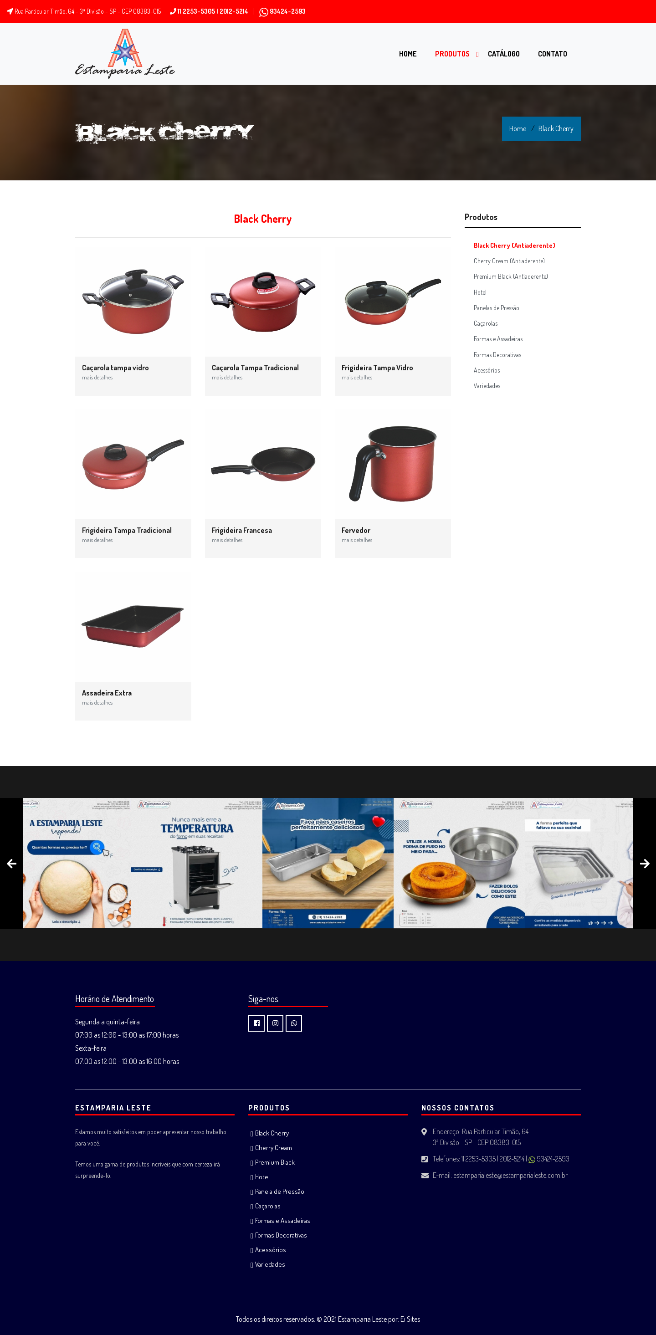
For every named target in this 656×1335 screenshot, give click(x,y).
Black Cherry (556, 128)
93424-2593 (282, 11)
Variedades (487, 385)
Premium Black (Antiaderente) (511, 276)
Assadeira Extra (107, 697)
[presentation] (11, 863)
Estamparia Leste (362, 1319)
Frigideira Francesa (242, 535)
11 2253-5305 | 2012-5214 (209, 11)
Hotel (480, 292)
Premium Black (275, 1162)
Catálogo (504, 53)
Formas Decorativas (497, 354)
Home (408, 53)
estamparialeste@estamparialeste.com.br (510, 1175)
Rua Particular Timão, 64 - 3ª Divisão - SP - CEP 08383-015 (84, 11)
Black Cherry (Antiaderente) (514, 245)
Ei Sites (410, 1319)
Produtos (452, 53)
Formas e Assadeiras (498, 339)
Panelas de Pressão (496, 308)
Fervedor (357, 535)
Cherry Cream (273, 1147)
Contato (552, 53)
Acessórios (487, 370)
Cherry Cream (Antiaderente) (509, 261)
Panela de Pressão (279, 1191)
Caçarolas (485, 323)
